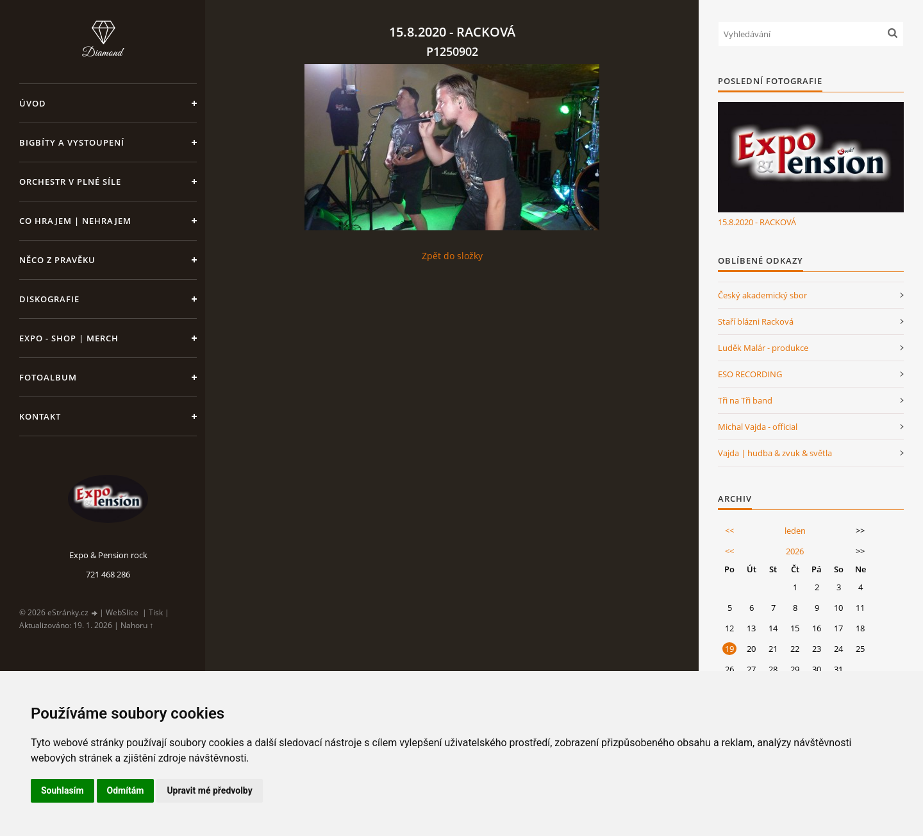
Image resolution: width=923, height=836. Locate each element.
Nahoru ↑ (137, 625)
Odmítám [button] (125, 790)
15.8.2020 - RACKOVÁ (757, 222)
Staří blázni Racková (756, 321)
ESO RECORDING (750, 374)
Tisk (156, 612)
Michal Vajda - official (757, 426)
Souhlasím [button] (62, 790)
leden (795, 530)
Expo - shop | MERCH (69, 338)
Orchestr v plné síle (70, 181)
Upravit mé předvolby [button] (209, 790)
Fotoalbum (48, 377)
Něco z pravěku (57, 260)
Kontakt (40, 416)
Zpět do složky (452, 256)
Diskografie (49, 299)
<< (729, 530)
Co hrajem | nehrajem (75, 220)
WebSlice (122, 612)
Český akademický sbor (762, 295)
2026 (795, 551)
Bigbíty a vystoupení (71, 142)
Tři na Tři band (745, 400)
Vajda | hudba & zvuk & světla (775, 453)
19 (729, 648)
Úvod (32, 103)
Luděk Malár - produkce (763, 348)
